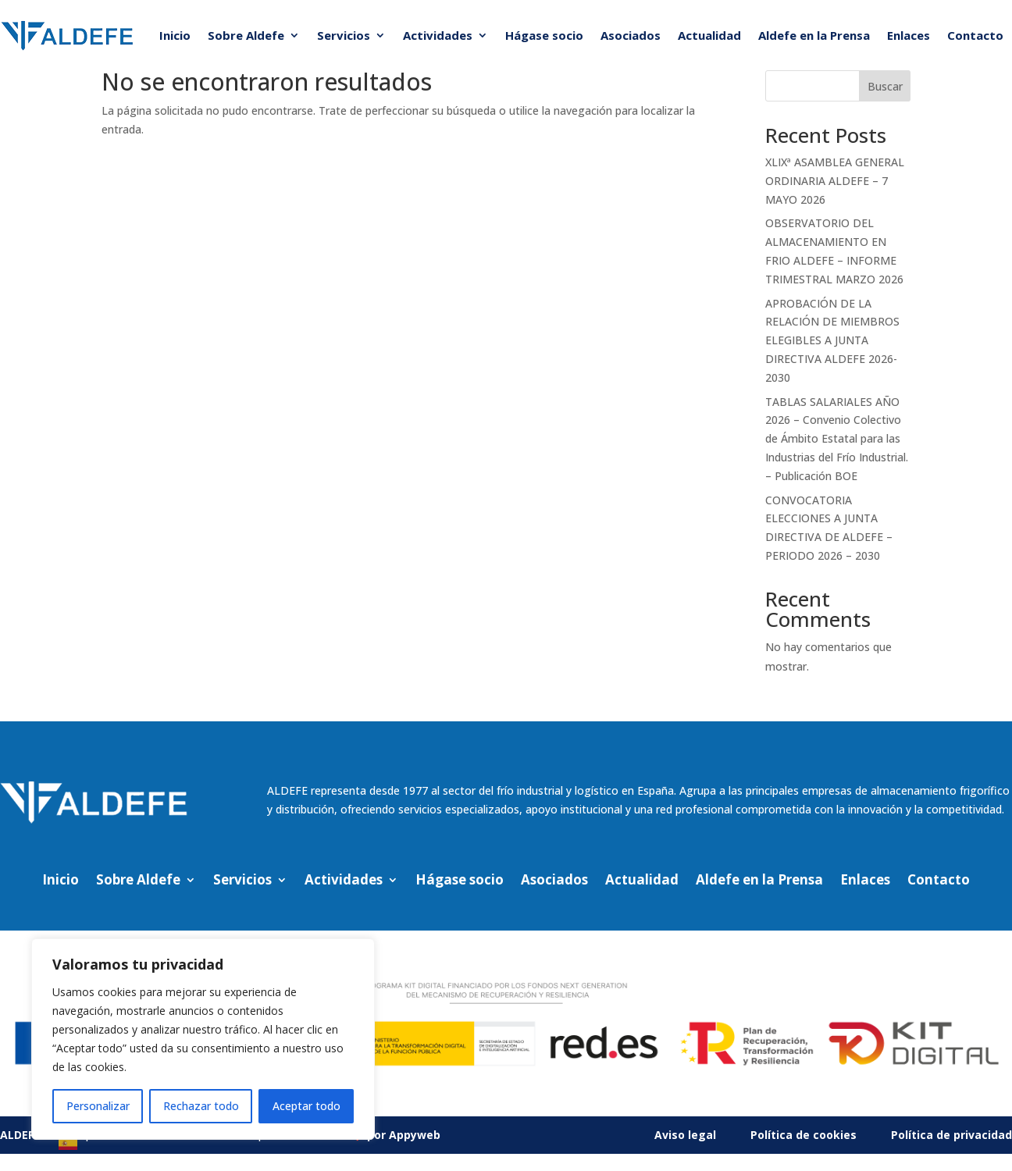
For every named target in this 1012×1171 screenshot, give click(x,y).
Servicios (343, 35)
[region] (203, 1039)
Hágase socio (544, 35)
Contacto (975, 35)
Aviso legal (685, 1134)
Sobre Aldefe (246, 35)
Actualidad (709, 35)
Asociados (630, 35)
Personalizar (98, 1105)
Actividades (437, 35)
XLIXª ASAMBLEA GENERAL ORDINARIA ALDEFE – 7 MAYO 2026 (834, 181)
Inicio (175, 35)
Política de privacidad (951, 1134)
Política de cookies (803, 1134)
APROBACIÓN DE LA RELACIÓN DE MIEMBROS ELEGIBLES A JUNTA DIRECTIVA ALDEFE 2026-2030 (832, 340)
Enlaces (908, 35)
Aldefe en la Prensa (814, 35)
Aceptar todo (306, 1105)
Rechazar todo (201, 1105)
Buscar (885, 86)
